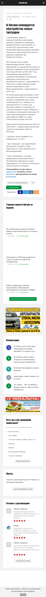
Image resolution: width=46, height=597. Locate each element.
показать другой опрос (23, 461)
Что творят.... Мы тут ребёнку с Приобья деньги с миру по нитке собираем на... (26, 387)
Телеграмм (12, 177)
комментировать (14, 187)
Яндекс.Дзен (11, 172)
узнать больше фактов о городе (23, 489)
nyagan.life (23, 3)
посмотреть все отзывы (23, 561)
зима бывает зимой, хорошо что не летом (26, 377)
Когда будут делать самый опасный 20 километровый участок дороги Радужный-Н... (25, 359)
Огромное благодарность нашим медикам (26, 369)
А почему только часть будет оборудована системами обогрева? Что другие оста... (25, 348)
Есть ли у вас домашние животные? (18, 421)
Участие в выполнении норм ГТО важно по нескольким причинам (22, 481)
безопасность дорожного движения (18, 182)
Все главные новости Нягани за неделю (23, 299)
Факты (9, 473)
